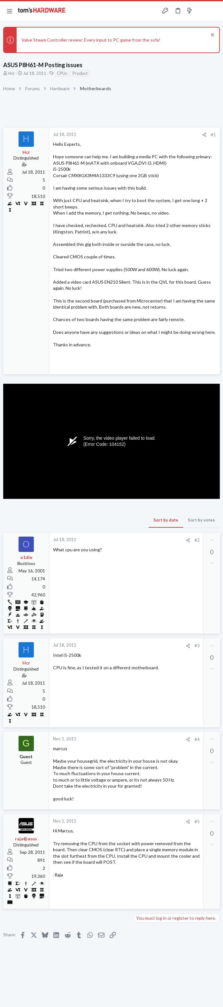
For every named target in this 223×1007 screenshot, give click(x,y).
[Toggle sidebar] (202, 11)
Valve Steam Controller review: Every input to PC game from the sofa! (90, 40)
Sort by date (165, 520)
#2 (197, 540)
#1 (213, 134)
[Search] (214, 11)
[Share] (204, 135)
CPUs (62, 73)
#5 (197, 821)
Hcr (11, 73)
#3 (197, 645)
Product (80, 73)
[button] (9, 10)
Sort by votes (201, 520)
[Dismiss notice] (211, 35)
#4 (197, 739)
